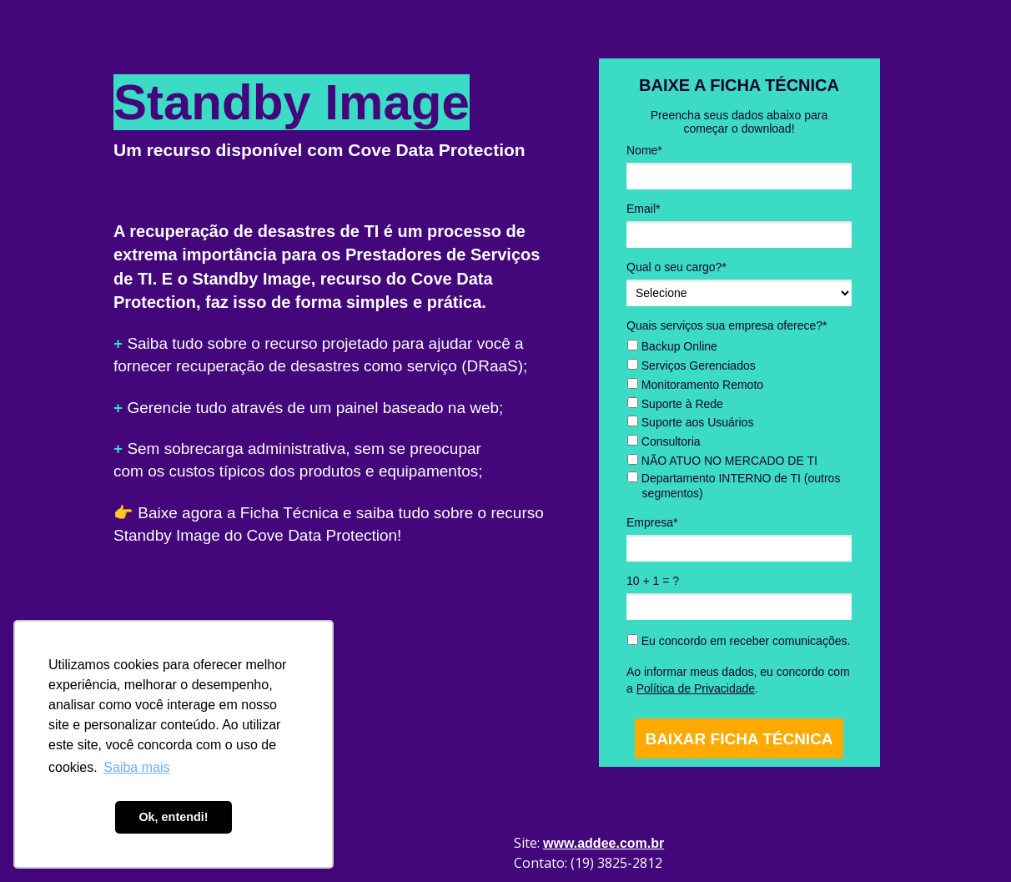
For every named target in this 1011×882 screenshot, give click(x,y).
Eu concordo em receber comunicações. (738, 641)
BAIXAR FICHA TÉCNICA (738, 739)
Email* (643, 208)
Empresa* (651, 522)
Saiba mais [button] (136, 767)
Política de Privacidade (695, 688)
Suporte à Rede (675, 404)
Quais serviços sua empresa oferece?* (726, 325)
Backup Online (672, 346)
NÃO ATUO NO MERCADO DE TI (722, 460)
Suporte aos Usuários (690, 422)
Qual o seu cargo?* (676, 267)
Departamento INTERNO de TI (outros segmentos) (734, 485)
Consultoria (664, 441)
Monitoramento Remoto (695, 384)
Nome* (644, 150)
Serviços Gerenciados (691, 365)
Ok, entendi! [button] (173, 817)
